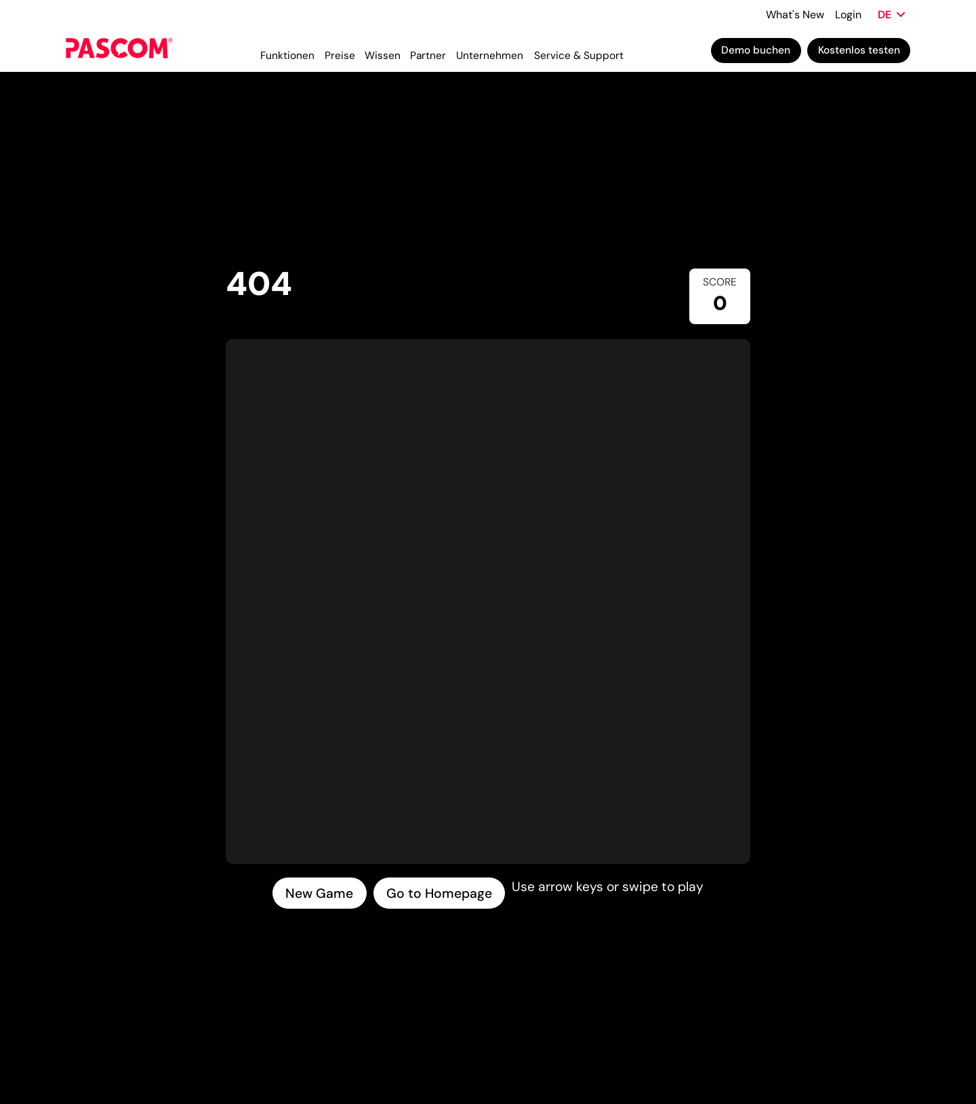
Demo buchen (755, 50)
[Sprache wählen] (891, 14)
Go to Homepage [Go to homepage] (439, 893)
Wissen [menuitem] (383, 55)
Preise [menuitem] (340, 55)
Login (848, 14)
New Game (319, 893)
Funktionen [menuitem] (287, 55)
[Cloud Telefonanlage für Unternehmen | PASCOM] (119, 50)
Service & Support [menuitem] (579, 55)
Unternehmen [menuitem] (489, 55)
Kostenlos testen (859, 50)
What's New (795, 14)
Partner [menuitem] (428, 55)
